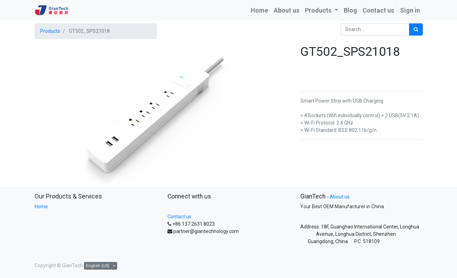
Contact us (179, 216)
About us (340, 197)
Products (50, 31)
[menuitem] (259, 10)
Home (41, 206)
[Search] (416, 29)
